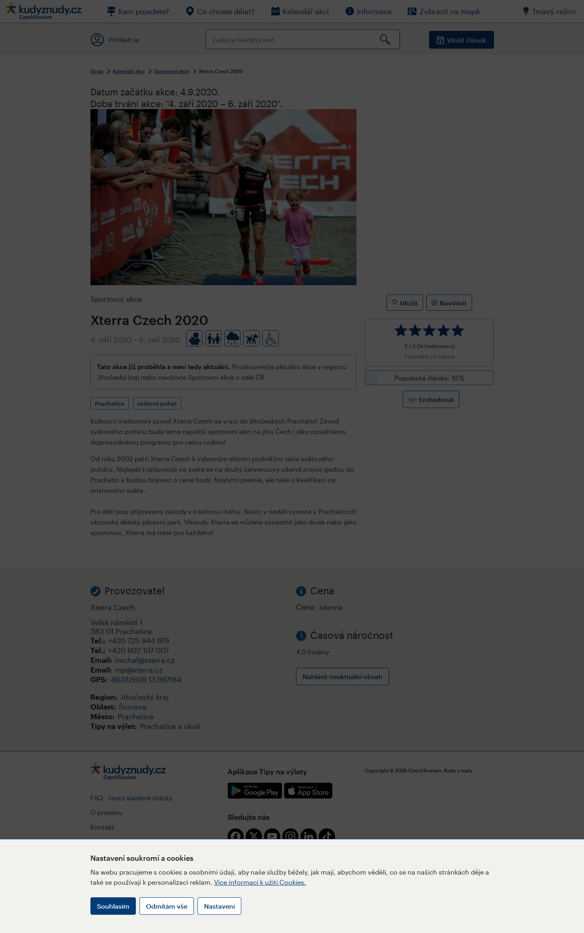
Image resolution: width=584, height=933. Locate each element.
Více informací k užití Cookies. (260, 882)
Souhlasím (113, 906)
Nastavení (219, 906)
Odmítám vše (166, 906)
